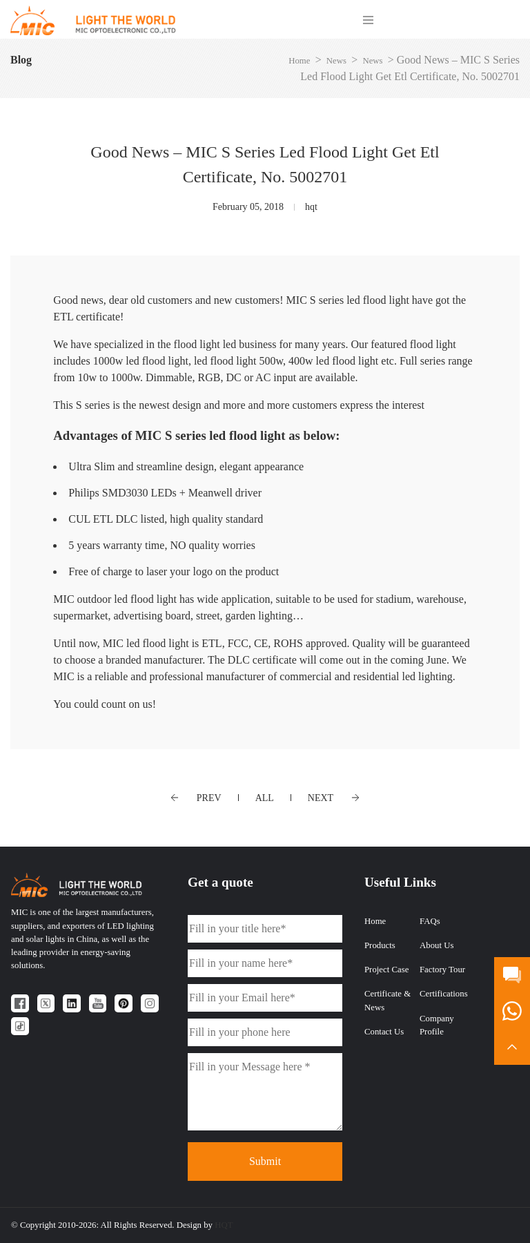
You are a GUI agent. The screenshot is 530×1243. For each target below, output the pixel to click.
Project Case (386, 969)
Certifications (444, 994)
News (336, 61)
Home (299, 61)
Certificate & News (387, 1000)
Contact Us (384, 1032)
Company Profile (437, 1025)
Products (379, 945)
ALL (264, 798)
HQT (224, 1225)
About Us (436, 945)
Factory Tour (442, 969)
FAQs (430, 921)
